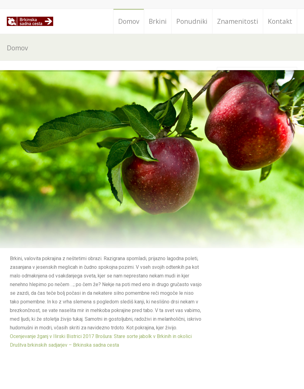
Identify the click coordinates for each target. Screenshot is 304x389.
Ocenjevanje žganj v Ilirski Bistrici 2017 (52, 336)
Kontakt (280, 21)
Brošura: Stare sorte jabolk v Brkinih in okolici (143, 336)
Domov (128, 21)
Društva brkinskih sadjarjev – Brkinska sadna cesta (64, 345)
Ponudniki (192, 21)
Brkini (158, 21)
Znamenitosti (237, 21)
